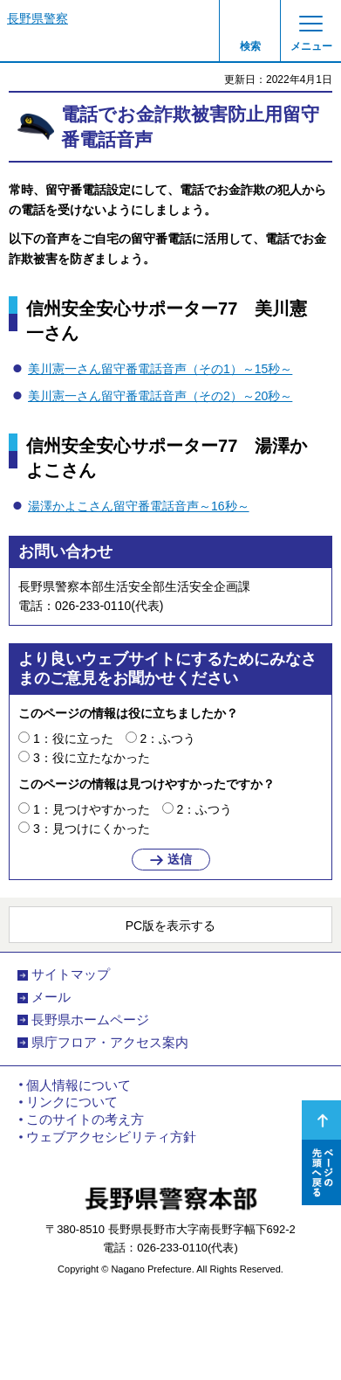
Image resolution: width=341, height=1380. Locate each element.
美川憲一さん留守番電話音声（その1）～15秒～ (160, 369)
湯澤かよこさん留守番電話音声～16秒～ (138, 506)
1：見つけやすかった (91, 809)
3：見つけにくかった (91, 829)
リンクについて (72, 1102)
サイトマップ (70, 974)
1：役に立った (73, 738)
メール (51, 997)
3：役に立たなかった (91, 758)
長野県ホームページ (90, 1020)
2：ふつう (168, 738)
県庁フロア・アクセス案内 (109, 1043)
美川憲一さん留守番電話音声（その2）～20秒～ (160, 396)
